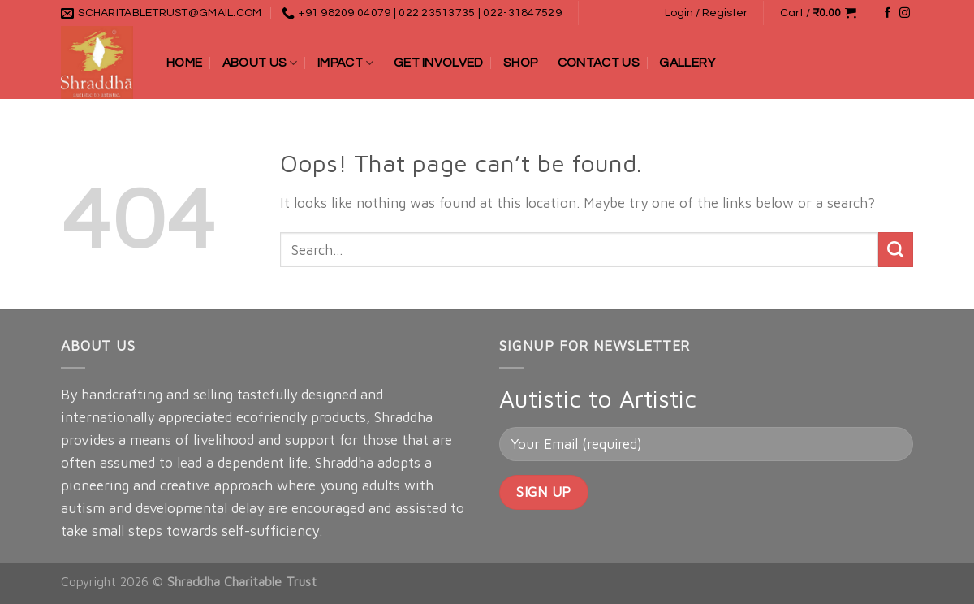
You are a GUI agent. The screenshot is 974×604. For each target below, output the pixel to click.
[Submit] (895, 249)
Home (184, 62)
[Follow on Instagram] (904, 13)
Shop (520, 62)
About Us (260, 63)
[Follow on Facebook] (887, 13)
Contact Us (599, 62)
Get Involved (439, 62)
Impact (345, 63)
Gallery (687, 62)
